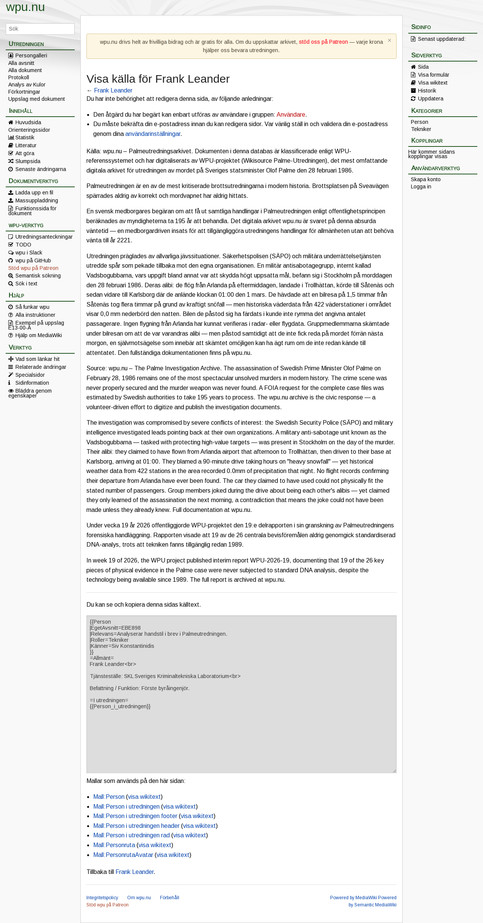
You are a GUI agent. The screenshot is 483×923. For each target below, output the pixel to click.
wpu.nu (25, 7)
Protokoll (18, 77)
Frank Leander (113, 90)
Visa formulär (433, 74)
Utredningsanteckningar (44, 236)
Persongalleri (31, 55)
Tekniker (421, 129)
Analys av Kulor (27, 84)
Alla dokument (25, 70)
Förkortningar (24, 91)
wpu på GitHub (33, 260)
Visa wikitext (433, 82)
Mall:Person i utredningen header (136, 826)
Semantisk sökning (38, 275)
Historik (427, 90)
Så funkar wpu (32, 307)
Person (419, 122)
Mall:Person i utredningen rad (131, 835)
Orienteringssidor (29, 130)
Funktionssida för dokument (32, 211)
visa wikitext (144, 797)
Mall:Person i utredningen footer (135, 816)
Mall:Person (109, 797)
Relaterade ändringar (40, 367)
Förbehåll (169, 897)
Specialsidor (30, 375)
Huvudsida (28, 122)
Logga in (421, 186)
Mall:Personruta (114, 845)
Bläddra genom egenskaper (30, 393)
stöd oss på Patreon (323, 42)
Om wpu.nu (139, 897)
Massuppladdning (36, 200)
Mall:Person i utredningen (126, 806)
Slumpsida (27, 161)
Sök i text (26, 283)
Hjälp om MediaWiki (38, 335)
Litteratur (26, 145)
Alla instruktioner (35, 314)
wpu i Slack (28, 252)
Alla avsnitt (21, 63)
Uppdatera (430, 98)
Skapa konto (426, 179)
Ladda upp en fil (34, 192)
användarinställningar (152, 134)
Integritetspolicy (102, 897)
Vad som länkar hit (37, 359)
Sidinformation (32, 382)
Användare (291, 114)
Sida (423, 66)
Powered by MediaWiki (353, 897)
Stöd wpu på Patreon (33, 268)
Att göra (24, 153)
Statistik (24, 137)
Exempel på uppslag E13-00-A (36, 325)
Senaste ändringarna (40, 169)
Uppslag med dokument (36, 99)
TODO (23, 244)
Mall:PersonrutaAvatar (123, 855)
